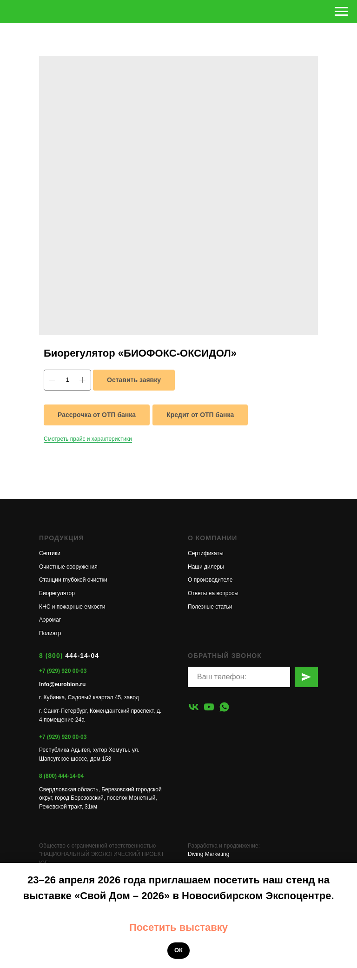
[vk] (193, 707)
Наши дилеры (206, 567)
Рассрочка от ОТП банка (97, 414)
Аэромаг (50, 620)
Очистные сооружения (68, 567)
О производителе (210, 580)
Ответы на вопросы (213, 593)
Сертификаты (206, 553)
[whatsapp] (224, 707)
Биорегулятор (57, 593)
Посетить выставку (178, 927)
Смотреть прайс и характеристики (88, 439)
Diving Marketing (208, 854)
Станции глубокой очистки (73, 580)
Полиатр (50, 633)
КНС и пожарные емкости (72, 606)
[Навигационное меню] (341, 11)
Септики (49, 553)
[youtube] (209, 707)
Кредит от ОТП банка (200, 414)
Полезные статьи (210, 606)
